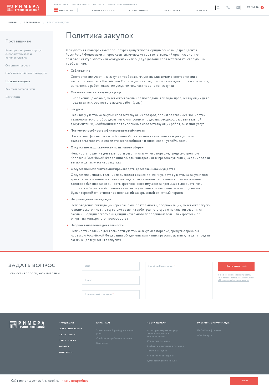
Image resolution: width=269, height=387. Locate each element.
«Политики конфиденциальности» (233, 280)
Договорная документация (161, 360)
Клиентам (61, 4)
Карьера (192, 10)
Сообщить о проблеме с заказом (114, 338)
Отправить (236, 266)
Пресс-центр (164, 10)
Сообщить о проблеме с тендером (26, 73)
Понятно (244, 380)
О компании (133, 10)
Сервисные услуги (101, 10)
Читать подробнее (74, 381)
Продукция (64, 10)
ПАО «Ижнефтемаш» (209, 330)
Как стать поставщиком (20, 89)
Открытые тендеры (18, 66)
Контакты (98, 4)
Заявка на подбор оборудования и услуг (114, 332)
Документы (13, 97)
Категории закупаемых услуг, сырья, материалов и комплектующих (24, 54)
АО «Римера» (204, 335)
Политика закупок (18, 81)
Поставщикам (81, 4)
